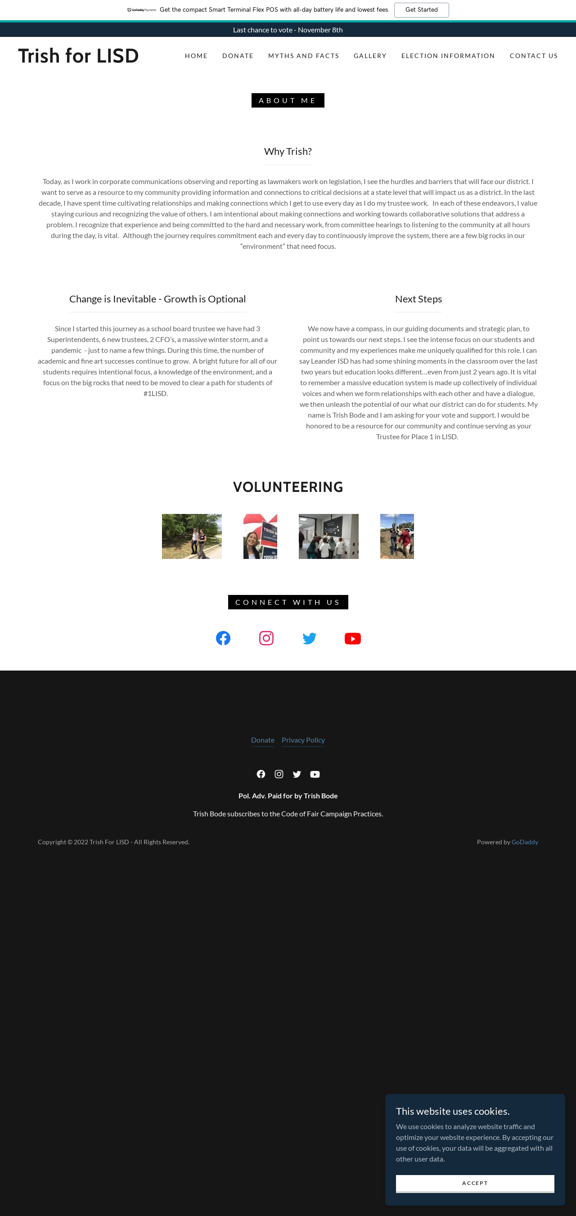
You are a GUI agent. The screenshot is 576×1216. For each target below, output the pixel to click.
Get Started (421, 10)
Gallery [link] (370, 55)
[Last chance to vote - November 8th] (288, 29)
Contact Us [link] (534, 55)
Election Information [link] (448, 55)
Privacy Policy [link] (303, 1092)
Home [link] (196, 55)
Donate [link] (238, 55)
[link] (92, 59)
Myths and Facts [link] (303, 55)
